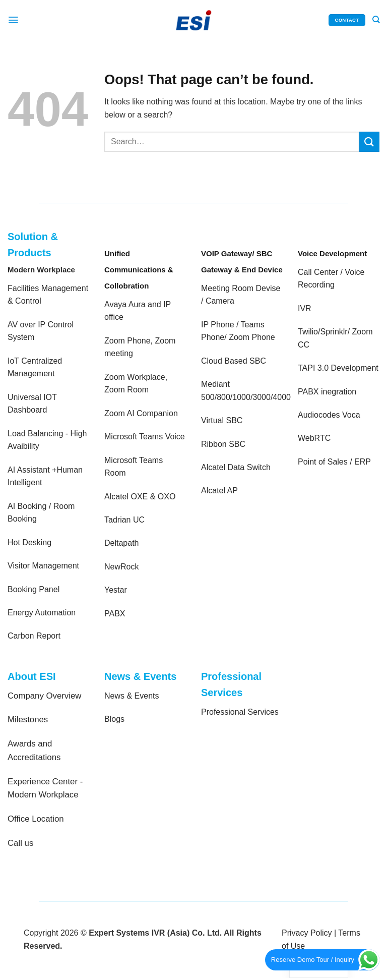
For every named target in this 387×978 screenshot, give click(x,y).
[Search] (375, 20)
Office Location (36, 819)
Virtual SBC (221, 420)
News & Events (131, 696)
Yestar (115, 590)
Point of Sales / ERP (334, 461)
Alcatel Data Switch (236, 467)
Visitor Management (43, 565)
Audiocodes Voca (329, 415)
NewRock (121, 566)
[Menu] (14, 20)
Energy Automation (42, 612)
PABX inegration (327, 391)
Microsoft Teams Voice (144, 436)
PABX (114, 613)
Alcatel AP (219, 490)
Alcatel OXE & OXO (139, 496)
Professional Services (240, 712)
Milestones (28, 719)
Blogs (114, 719)
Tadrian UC (124, 519)
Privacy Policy (307, 933)
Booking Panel (33, 589)
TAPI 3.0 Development (338, 368)
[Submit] (369, 141)
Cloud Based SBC (233, 361)
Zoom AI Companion (141, 413)
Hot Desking (29, 542)
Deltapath (121, 543)
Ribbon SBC (223, 444)
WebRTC (314, 438)
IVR (304, 308)
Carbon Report (34, 635)
